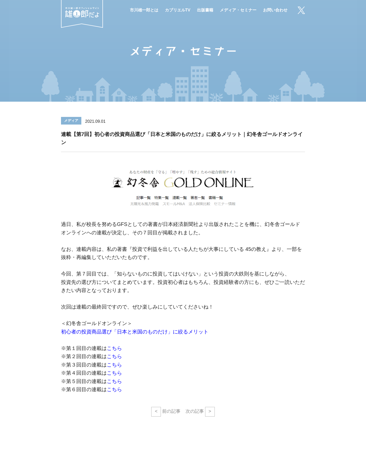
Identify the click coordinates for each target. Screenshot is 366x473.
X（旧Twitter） (301, 10)
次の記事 (200, 412)
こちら (114, 348)
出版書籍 (205, 10)
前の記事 (165, 412)
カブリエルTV (177, 10)
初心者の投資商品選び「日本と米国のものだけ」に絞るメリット (134, 331)
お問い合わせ (275, 10)
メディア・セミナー (238, 10)
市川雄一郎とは (144, 10)
